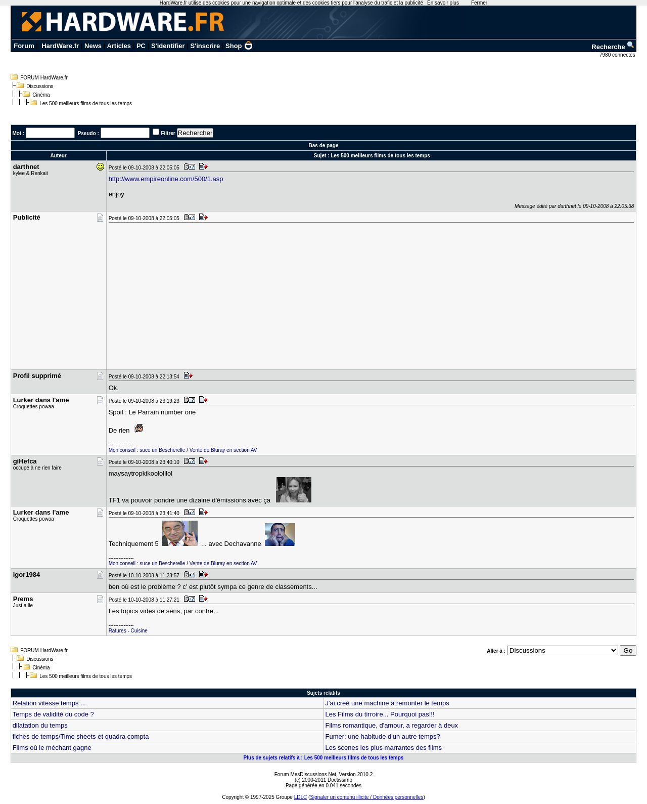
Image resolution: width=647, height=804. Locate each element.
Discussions (39, 86)
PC (141, 46)
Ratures (117, 630)
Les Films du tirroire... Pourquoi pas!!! (380, 714)
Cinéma (41, 95)
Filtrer (168, 133)
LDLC (300, 797)
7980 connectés (617, 55)
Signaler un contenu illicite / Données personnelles (366, 797)
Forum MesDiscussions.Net (305, 774)
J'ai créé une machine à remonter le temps (387, 703)
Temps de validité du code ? (53, 714)
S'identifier (168, 46)
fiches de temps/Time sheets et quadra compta (81, 736)
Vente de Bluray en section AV (223, 450)
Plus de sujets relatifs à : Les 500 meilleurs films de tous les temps (324, 757)
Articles (119, 46)
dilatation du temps (40, 725)
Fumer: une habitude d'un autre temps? (383, 736)
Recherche (613, 47)
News (93, 46)
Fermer (479, 3)
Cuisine (139, 630)
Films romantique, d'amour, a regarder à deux (392, 725)
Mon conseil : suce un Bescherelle (147, 450)
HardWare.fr (60, 46)
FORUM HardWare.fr (44, 77)
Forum (24, 46)
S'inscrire (205, 46)
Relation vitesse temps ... (49, 703)
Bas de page (324, 145)
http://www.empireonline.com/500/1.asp (166, 179)
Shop (239, 46)
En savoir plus (443, 3)
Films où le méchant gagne (52, 747)
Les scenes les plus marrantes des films (384, 747)
